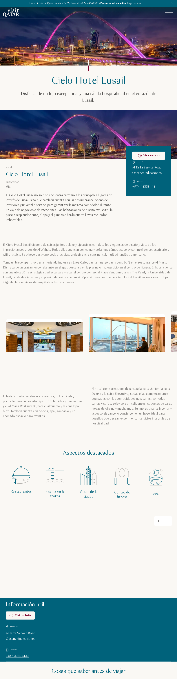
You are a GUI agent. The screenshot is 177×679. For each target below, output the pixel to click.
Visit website (20, 615)
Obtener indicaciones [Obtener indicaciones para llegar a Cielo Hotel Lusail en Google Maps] (147, 173)
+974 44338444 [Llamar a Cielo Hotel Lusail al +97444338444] (143, 186)
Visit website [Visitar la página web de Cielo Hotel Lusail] (149, 155)
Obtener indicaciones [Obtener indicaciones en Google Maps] (20, 639)
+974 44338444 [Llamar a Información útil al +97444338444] (17, 656)
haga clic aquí (134, 3)
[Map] (88, 555)
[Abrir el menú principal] (169, 13)
